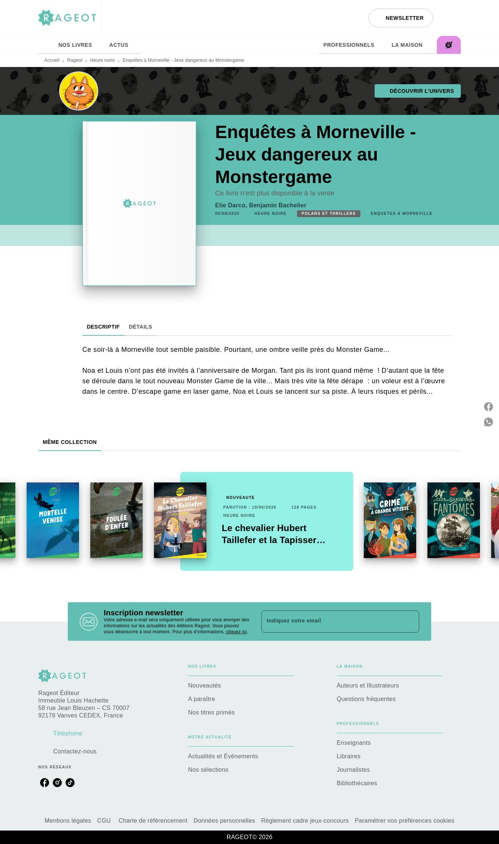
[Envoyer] (410, 622)
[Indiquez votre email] (330, 621)
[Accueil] (69, 18)
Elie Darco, (232, 205)
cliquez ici (236, 631)
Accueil (52, 60)
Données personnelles (224, 820)
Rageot (75, 60)
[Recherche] (451, 18)
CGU (104, 820)
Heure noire (102, 60)
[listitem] (44, 782)
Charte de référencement (152, 820)
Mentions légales (68, 820)
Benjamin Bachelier (277, 205)
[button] (401, 18)
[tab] (46, 45)
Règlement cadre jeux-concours (305, 820)
